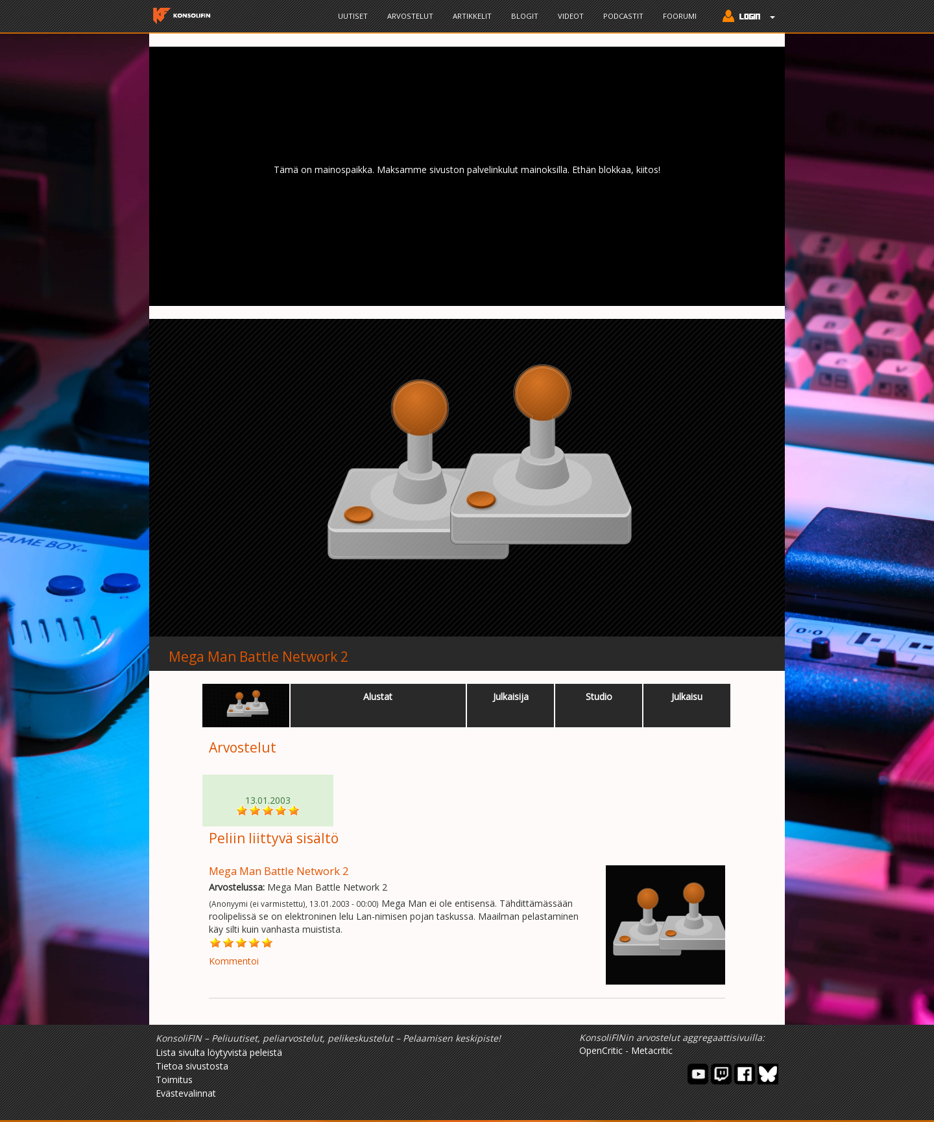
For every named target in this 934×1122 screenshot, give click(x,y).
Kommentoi (234, 961)
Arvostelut (410, 16)
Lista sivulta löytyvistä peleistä (219, 1052)
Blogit (524, 16)
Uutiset (353, 16)
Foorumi (680, 16)
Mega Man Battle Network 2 (258, 657)
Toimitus (174, 1079)
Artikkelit (472, 16)
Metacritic (652, 1050)
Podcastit (623, 16)
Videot (571, 16)
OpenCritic (601, 1050)
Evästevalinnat (186, 1093)
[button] (745, 17)
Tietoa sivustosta (192, 1066)
